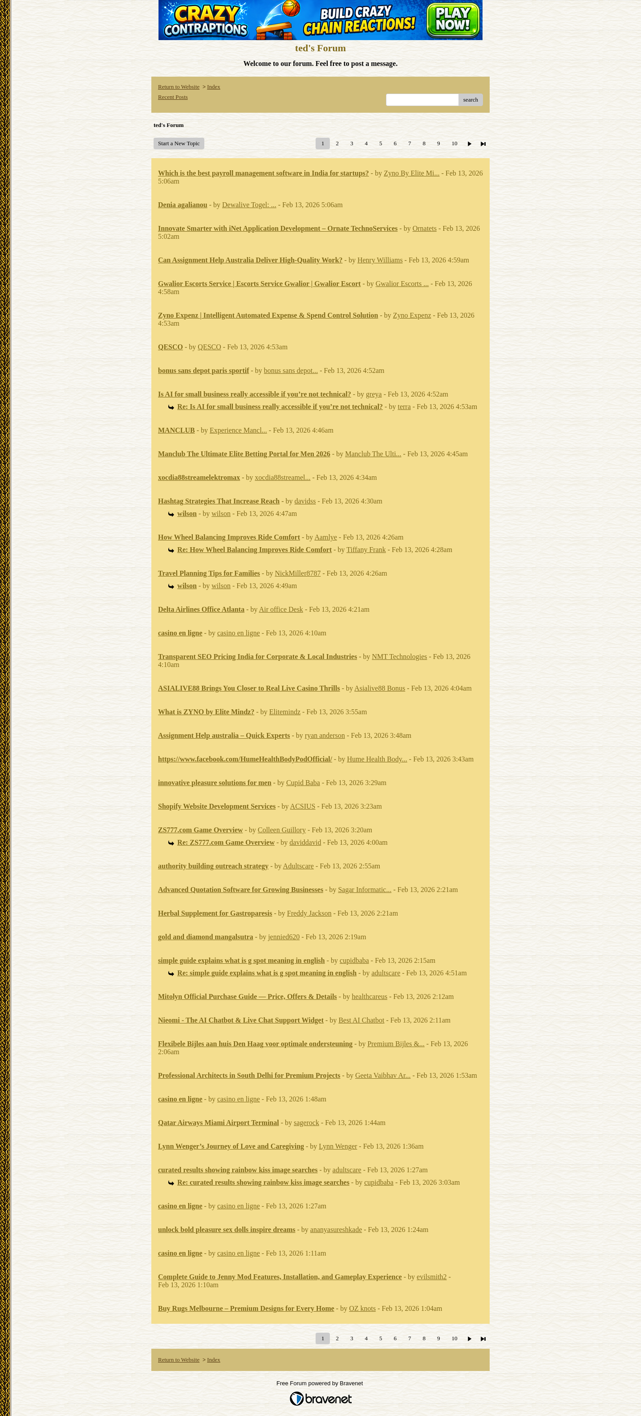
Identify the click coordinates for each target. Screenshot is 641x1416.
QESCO (209, 347)
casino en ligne (238, 633)
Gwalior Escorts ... (402, 283)
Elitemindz (284, 712)
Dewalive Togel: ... (249, 205)
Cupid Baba (303, 782)
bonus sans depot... (291, 370)
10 (454, 143)
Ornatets (425, 228)
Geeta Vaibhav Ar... (383, 1075)
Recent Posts (173, 97)
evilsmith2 (432, 1277)
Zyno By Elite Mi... (411, 173)
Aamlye (325, 537)
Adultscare (298, 866)
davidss (305, 501)
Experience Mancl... (238, 430)
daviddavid (305, 842)
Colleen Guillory (282, 830)
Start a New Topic (179, 143)
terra (404, 406)
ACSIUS (303, 806)
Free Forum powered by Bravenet (320, 1383)
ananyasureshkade (336, 1229)
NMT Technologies (399, 656)
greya (374, 394)
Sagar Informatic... (364, 889)
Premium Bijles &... (395, 1044)
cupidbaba (354, 960)
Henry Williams (380, 260)
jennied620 (284, 937)
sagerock (306, 1122)
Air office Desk (281, 609)
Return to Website (178, 86)
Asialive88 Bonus (379, 688)
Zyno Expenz (412, 315)
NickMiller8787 (297, 573)
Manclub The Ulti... (373, 454)
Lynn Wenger (338, 1146)
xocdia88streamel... (283, 477)
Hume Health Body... (377, 759)
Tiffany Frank (365, 549)
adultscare (385, 973)
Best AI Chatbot (361, 1020)
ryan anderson (325, 735)
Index (213, 86)
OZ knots (362, 1308)
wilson (221, 513)
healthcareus (369, 996)
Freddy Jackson (309, 913)
